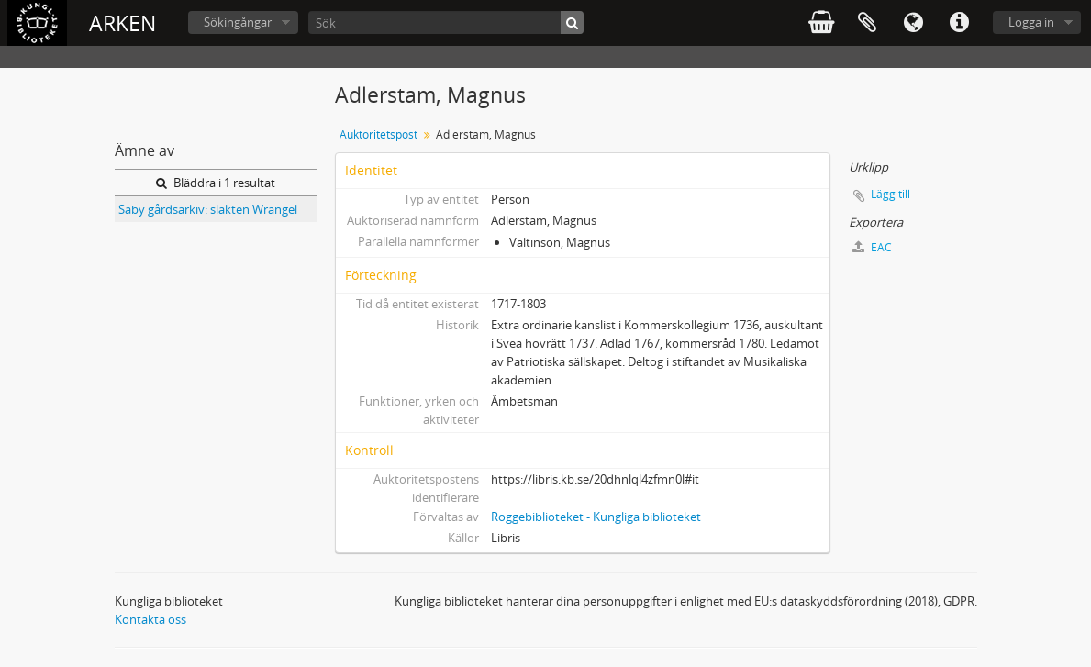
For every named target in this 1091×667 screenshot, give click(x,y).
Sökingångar (238, 22)
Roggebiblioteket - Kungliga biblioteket (596, 516)
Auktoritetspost (378, 134)
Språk (913, 23)
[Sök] (446, 22)
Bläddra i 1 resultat (215, 182)
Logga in (1031, 22)
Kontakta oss (150, 619)
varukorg (821, 23)
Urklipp (867, 23)
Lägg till (890, 194)
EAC (872, 247)
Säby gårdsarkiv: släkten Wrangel (207, 209)
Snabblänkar (959, 23)
